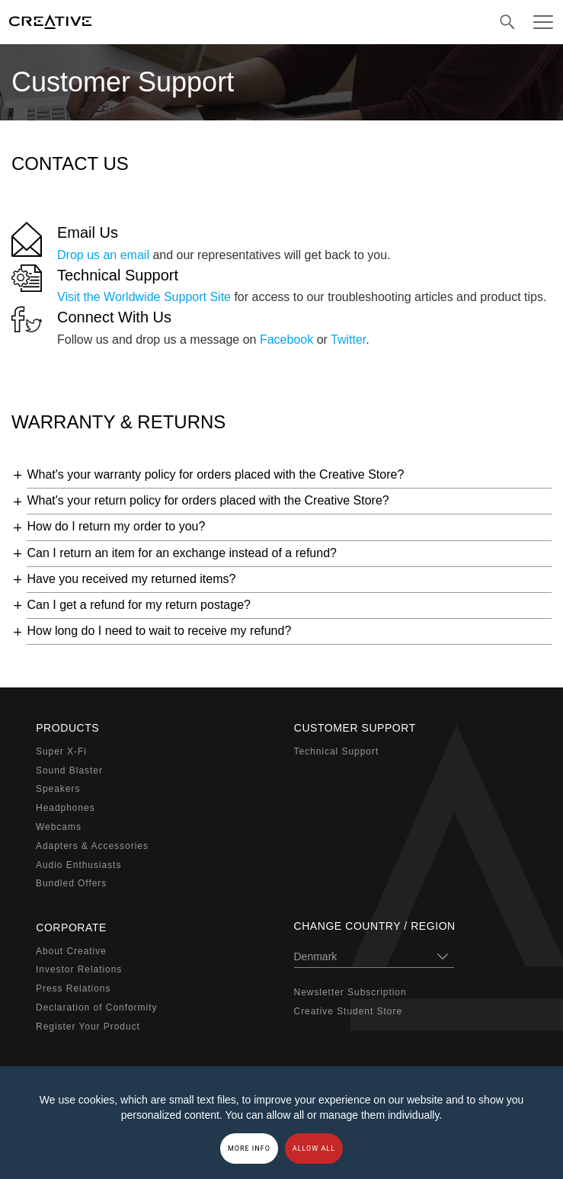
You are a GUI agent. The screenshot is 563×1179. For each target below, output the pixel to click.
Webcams (59, 827)
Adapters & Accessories (92, 846)
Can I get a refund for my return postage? (139, 604)
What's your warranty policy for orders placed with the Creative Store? (215, 474)
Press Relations (73, 988)
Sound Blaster (69, 769)
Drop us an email (103, 254)
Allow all (314, 1148)
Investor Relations (79, 969)
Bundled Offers (71, 883)
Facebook (286, 339)
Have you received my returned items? (131, 578)
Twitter (348, 339)
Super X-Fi (61, 751)
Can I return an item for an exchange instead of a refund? (181, 552)
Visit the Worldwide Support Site (144, 296)
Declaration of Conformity (96, 1007)
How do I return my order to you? (116, 526)
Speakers (58, 788)
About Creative (71, 950)
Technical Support (117, 275)
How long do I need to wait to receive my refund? (159, 630)
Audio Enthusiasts (78, 864)
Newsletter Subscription (350, 992)
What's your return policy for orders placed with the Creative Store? (208, 500)
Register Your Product (88, 1025)
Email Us (87, 232)
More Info (249, 1148)
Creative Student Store (348, 1011)
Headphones (65, 808)
